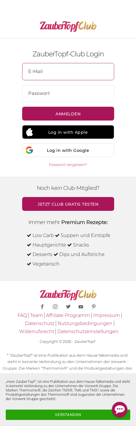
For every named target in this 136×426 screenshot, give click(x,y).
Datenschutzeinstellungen (87, 331)
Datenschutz (39, 323)
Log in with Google (68, 150)
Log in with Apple (68, 132)
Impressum (106, 315)
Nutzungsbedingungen (85, 323)
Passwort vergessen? (68, 164)
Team (36, 315)
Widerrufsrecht (36, 331)
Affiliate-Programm (68, 315)
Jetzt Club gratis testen (68, 204)
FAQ (22, 315)
